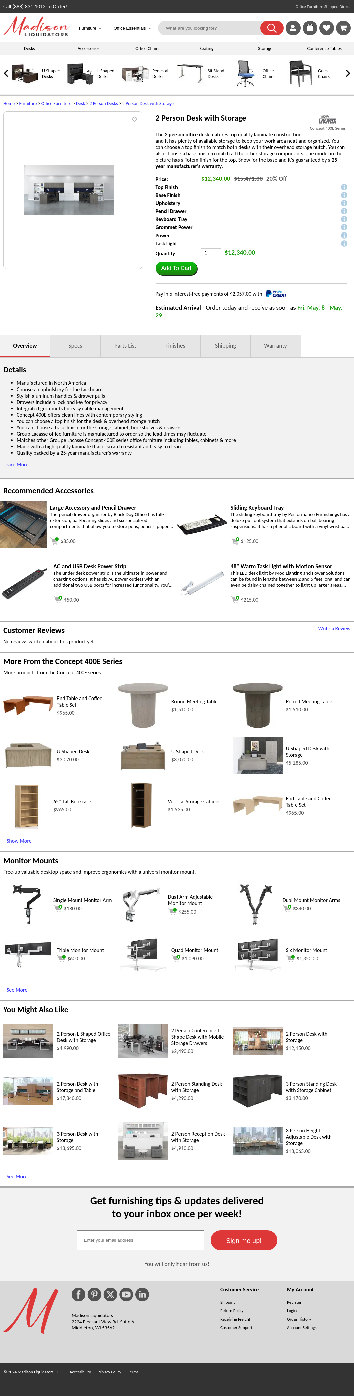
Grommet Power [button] (174, 227)
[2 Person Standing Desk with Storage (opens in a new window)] (143, 1107)
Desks (29, 48)
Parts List (125, 345)
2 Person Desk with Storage (148, 103)
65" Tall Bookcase (72, 801)
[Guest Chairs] (300, 86)
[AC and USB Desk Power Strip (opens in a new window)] (25, 598)
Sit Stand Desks (216, 74)
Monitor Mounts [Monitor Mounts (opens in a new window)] (30, 860)
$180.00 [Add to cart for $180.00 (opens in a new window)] (67, 908)
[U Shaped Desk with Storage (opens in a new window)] (258, 772)
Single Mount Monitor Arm (82, 900)
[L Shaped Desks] (80, 86)
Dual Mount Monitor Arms (311, 900)
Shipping (225, 345)
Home (9, 103)
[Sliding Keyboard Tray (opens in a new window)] (202, 533)
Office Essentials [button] (132, 29)
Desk (80, 103)
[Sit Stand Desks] (190, 86)
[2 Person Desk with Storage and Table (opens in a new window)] (28, 1103)
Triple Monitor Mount (80, 950)
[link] (343, 28)
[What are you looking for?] (213, 28)
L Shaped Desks (105, 74)
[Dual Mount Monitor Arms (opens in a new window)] (256, 926)
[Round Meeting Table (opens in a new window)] (143, 726)
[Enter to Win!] (310, 33)
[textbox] (140, 1240)
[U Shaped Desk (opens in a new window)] (28, 768)
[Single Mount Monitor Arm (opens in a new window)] (26, 926)
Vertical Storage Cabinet (194, 801)
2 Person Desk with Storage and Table (77, 1087)
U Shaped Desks (51, 74)
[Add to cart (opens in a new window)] (63, 540)
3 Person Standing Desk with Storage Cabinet (311, 1087)
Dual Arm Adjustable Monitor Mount (190, 900)
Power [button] (163, 235)
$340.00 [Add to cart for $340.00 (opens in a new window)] (297, 908)
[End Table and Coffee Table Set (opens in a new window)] (28, 713)
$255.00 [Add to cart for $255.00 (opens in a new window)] (182, 911)
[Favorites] (326, 33)
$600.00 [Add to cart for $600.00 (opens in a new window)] (71, 958)
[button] (272, 28)
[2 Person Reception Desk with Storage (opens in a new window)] (143, 1158)
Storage (265, 48)
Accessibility (80, 1371)
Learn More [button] (15, 464)
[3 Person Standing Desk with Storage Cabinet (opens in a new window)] (258, 1106)
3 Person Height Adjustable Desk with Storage (309, 1136)
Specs (75, 345)
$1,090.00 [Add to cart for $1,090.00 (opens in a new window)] (187, 958)
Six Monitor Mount (306, 950)
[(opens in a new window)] (327, 119)
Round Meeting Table (194, 701)
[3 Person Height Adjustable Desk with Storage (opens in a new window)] (258, 1153)
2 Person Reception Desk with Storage (198, 1137)
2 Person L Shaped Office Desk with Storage (83, 1037)
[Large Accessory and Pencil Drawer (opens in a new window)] (23, 546)
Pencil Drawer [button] (171, 211)
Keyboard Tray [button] (171, 219)
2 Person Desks (103, 103)
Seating (207, 48)
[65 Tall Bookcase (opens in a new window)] (26, 827)
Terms (133, 1371)
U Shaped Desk (73, 751)
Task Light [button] (167, 243)
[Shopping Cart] (343, 28)
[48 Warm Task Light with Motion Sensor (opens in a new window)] (202, 597)
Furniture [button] (90, 29)
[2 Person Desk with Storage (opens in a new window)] (258, 1053)
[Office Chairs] (245, 86)
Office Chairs (147, 48)
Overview (25, 345)
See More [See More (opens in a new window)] (17, 990)
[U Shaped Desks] (25, 86)
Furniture (28, 103)
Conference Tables (324, 48)
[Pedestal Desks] (135, 86)
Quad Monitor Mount (194, 950)
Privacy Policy (109, 1371)
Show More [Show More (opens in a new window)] (19, 841)
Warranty (275, 345)
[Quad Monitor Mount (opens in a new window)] (143, 970)
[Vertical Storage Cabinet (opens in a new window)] (141, 827)
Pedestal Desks (160, 74)
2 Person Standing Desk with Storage (196, 1087)
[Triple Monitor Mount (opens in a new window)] (28, 967)
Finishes (175, 345)
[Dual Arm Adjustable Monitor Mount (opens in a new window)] (141, 926)
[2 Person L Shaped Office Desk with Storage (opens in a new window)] (28, 1056)
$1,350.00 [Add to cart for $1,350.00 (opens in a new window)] (302, 958)
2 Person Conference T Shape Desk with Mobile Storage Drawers (197, 1036)
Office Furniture (56, 103)
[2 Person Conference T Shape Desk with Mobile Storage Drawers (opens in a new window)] (143, 1056)
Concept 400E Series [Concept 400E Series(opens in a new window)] (328, 128)
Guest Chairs (324, 74)
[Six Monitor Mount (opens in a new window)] (258, 970)
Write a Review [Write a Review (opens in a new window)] (334, 628)
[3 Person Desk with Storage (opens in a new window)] (28, 1153)
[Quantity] (211, 253)
